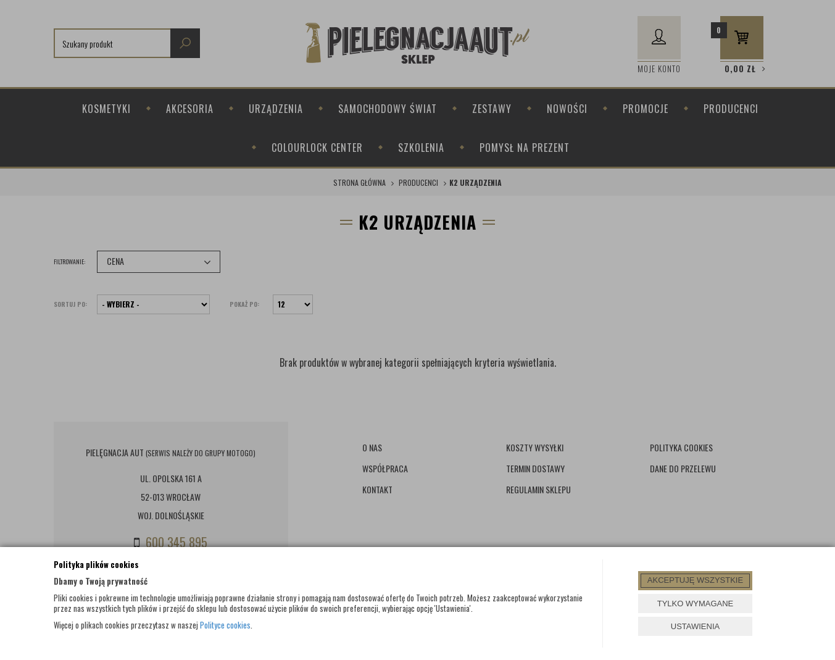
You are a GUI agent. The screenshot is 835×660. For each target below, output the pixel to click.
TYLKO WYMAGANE (695, 603)
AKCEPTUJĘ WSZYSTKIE (695, 580)
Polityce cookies (225, 625)
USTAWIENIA (695, 626)
